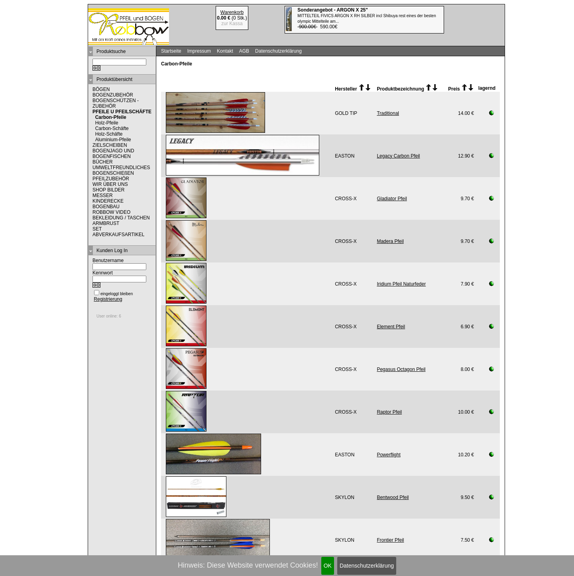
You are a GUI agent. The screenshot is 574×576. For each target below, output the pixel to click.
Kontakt (225, 51)
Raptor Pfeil (389, 412)
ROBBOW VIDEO (111, 212)
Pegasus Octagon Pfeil (401, 369)
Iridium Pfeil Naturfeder (401, 284)
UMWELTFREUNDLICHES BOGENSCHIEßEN (121, 170)
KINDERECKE (108, 201)
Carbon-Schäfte (112, 128)
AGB (244, 51)
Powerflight (388, 455)
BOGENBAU (106, 206)
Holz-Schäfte (109, 134)
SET (97, 229)
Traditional (388, 113)
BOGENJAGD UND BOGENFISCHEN (113, 153)
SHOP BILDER (108, 190)
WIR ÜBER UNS (110, 184)
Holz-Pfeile (106, 123)
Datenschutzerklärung (367, 565)
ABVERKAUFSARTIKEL (118, 234)
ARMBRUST (105, 223)
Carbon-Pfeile (110, 117)
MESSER (102, 195)
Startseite (171, 51)
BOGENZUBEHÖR (112, 95)
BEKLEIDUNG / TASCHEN (121, 218)
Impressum (199, 51)
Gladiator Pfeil (392, 198)
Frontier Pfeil (390, 540)
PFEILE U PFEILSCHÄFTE (121, 111)
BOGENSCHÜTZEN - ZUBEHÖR (115, 103)
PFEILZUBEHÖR (110, 178)
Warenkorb (232, 12)
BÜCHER (102, 162)
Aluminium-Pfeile (113, 139)
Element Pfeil (391, 326)
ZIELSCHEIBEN (109, 145)
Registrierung (108, 299)
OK (328, 565)
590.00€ (366, 18)
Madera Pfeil (390, 241)
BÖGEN (101, 89)
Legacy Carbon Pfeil (398, 156)
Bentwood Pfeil (393, 497)
